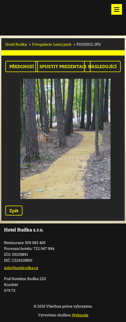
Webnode (80, 314)
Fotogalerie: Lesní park (52, 44)
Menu (116, 9)
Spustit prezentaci (63, 66)
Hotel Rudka (16, 44)
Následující (102, 66)
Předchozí (21, 66)
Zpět (13, 210)
